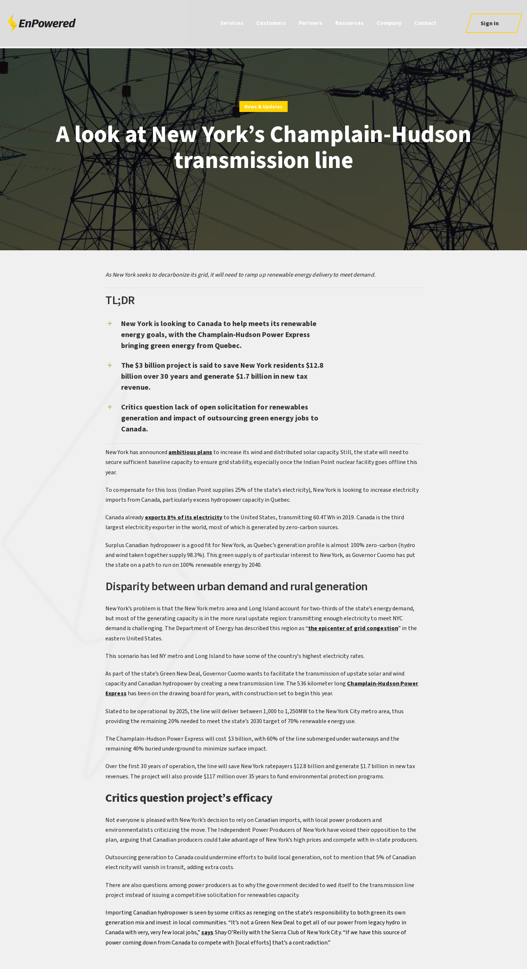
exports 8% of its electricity (184, 517)
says (207, 932)
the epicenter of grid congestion (353, 628)
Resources (349, 24)
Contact (425, 24)
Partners (310, 24)
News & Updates (263, 107)
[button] (494, 24)
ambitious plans (190, 452)
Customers (271, 24)
